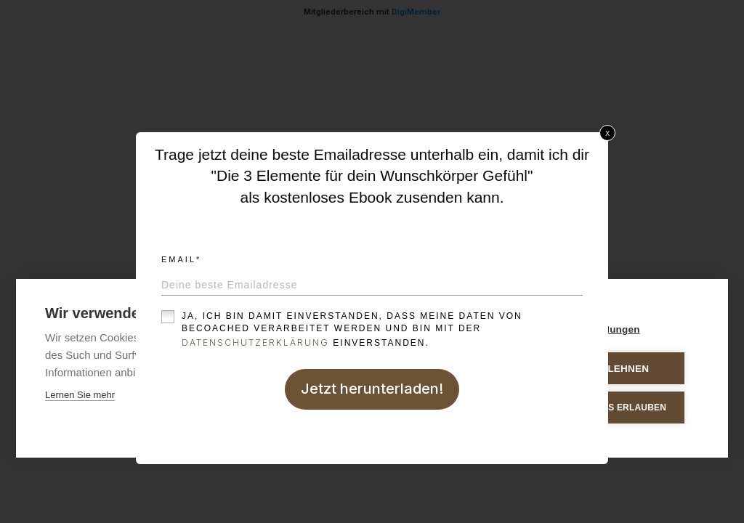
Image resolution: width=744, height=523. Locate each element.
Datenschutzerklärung (255, 342)
